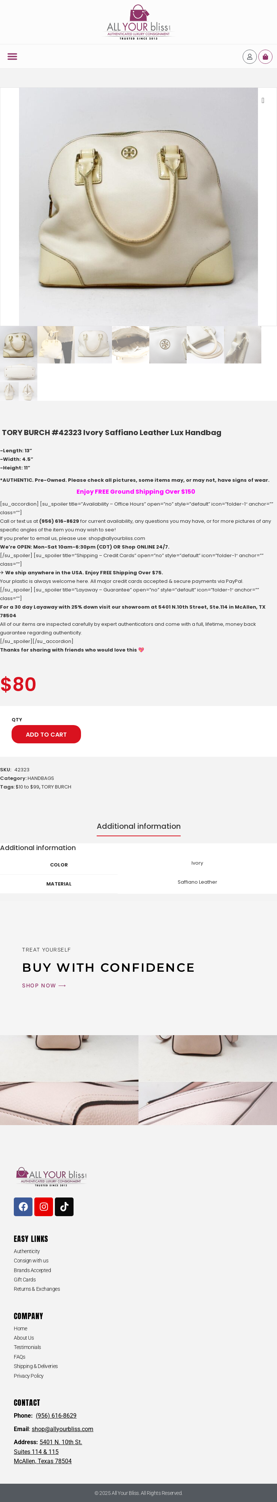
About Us (24, 1338)
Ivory (197, 862)
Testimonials (27, 1347)
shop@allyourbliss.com (116, 538)
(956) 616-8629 (59, 521)
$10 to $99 (27, 786)
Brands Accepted (32, 1270)
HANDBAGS (41, 778)
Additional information (139, 826)
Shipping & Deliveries (36, 1366)
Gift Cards (25, 1280)
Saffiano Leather (197, 882)
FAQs (19, 1357)
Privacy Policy (29, 1376)
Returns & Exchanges (37, 1289)
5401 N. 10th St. (61, 1442)
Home (20, 1328)
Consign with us (31, 1261)
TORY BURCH (56, 786)
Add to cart (46, 734)
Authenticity (27, 1251)
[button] (12, 56)
